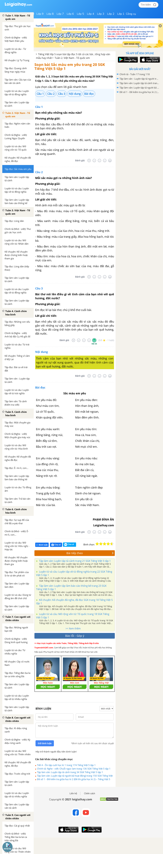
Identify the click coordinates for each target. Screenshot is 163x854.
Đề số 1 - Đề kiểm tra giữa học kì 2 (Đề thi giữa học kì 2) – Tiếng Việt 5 (73, 779)
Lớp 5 (80, 14)
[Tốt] (105, 161)
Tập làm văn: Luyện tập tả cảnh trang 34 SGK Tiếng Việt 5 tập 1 (70, 772)
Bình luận (42, 545)
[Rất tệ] (89, 161)
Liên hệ (73, 793)
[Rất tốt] (110, 161)
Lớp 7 (60, 14)
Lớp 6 (70, 14)
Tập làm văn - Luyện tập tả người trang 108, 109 (139, 78)
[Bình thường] (99, 161)
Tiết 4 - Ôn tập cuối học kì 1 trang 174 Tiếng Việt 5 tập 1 (66, 765)
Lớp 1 (120, 14)
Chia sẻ (56, 544)
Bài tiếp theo (90, 553)
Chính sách (89, 793)
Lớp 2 (110, 14)
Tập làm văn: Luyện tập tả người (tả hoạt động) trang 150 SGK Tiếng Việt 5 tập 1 (75, 775)
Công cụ (131, 14)
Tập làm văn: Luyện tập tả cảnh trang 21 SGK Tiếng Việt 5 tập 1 (74, 561)
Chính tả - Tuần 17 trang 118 (135, 74)
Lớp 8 (50, 14)
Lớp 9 (40, 14)
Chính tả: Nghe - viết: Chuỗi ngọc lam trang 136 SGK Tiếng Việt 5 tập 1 (74, 768)
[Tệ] (94, 161)
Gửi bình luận (45, 743)
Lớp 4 (90, 14)
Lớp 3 (100, 14)
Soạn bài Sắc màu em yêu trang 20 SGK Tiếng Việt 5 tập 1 (69, 66)
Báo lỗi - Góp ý (74, 636)
